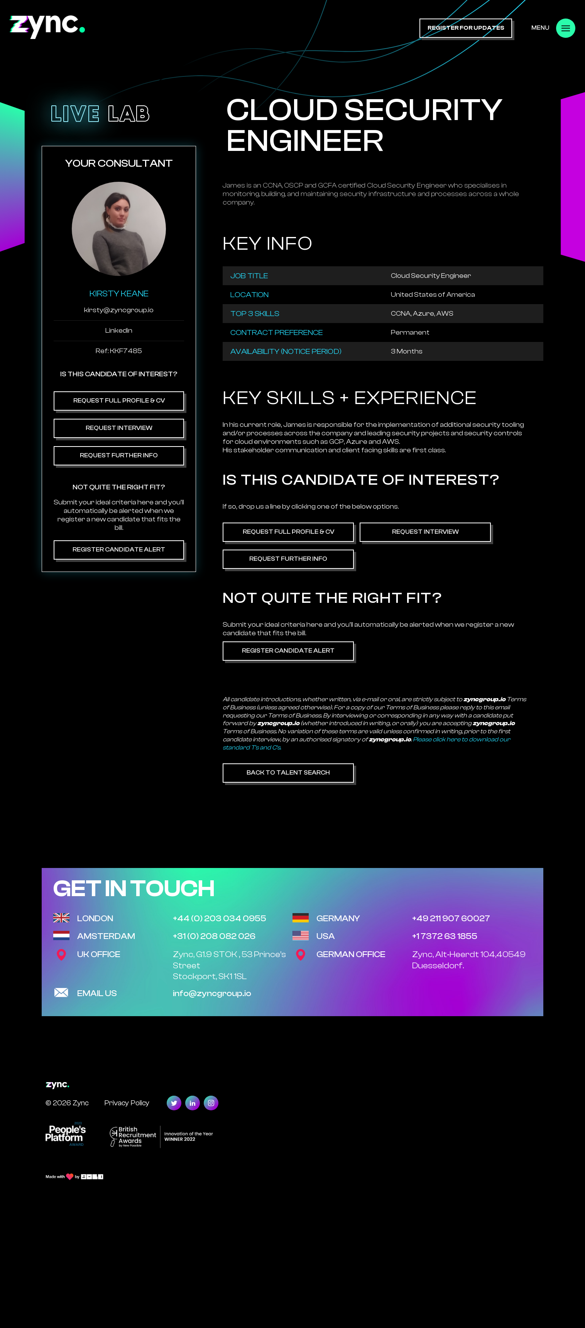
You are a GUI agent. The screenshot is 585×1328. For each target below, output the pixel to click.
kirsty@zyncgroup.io (119, 310)
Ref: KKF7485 (119, 351)
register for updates (466, 28)
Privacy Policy (126, 1102)
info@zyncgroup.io (212, 993)
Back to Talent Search (288, 772)
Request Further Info (119, 455)
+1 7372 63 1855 (444, 936)
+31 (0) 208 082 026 (214, 936)
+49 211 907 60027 (451, 919)
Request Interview (119, 428)
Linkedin (118, 331)
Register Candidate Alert (119, 549)
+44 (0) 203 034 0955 (219, 919)
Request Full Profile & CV (119, 400)
